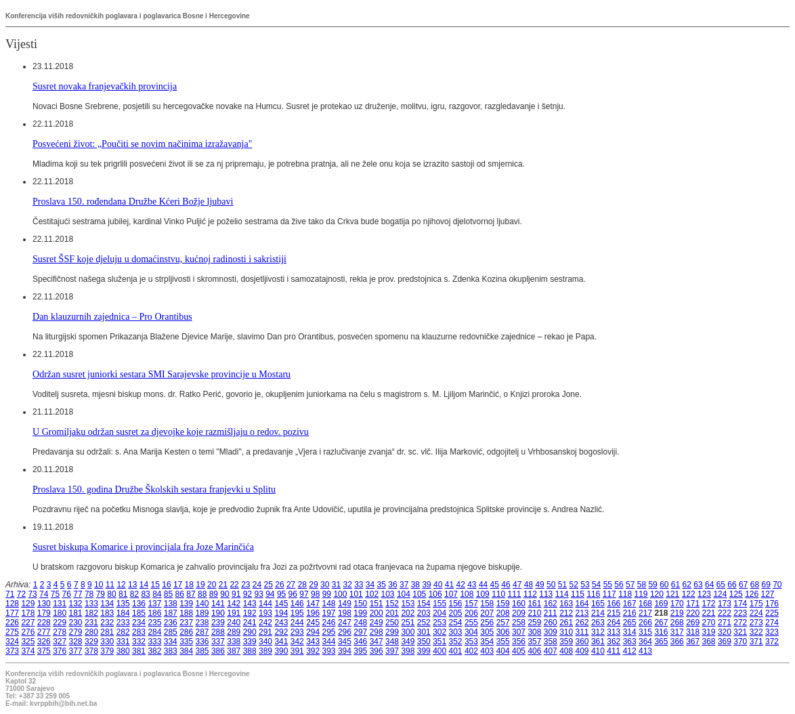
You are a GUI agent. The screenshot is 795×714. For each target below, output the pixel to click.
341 (281, 641)
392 (313, 651)
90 (224, 594)
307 (518, 632)
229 (59, 622)
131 (59, 603)
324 (12, 641)
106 (435, 594)
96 (292, 594)
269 (693, 622)
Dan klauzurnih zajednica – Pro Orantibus (112, 316)
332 (139, 641)
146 (297, 603)
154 (424, 603)
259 (534, 622)
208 (503, 613)
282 (123, 632)
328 (76, 641)
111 (514, 594)
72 (21, 594)
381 (139, 651)
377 (76, 651)
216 (630, 613)
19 (200, 584)
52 (574, 584)
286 (186, 632)
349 (407, 641)
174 (740, 603)
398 (407, 651)
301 (424, 632)
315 (645, 632)
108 (466, 594)
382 (154, 651)
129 (28, 603)
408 (566, 651)
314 (630, 632)
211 (550, 613)
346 (360, 641)
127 (768, 594)
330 (107, 641)
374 (28, 651)
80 (111, 594)
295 (329, 632)
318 (693, 632)
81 (123, 594)
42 (460, 584)
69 (765, 584)
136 (139, 603)
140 (202, 603)
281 (107, 632)
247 (344, 622)
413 (645, 651)
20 (211, 584)
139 (186, 603)
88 (202, 594)
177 (12, 613)
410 (598, 651)
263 (598, 622)
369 (724, 641)
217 (645, 613)
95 (281, 594)
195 (297, 613)
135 (123, 603)
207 (487, 613)
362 (613, 641)
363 (630, 641)
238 (202, 622)
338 (233, 641)
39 (426, 584)
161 (534, 603)
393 (329, 651)
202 (407, 613)
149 (344, 603)
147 (313, 603)
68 (754, 584)
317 (677, 632)
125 (736, 594)
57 (630, 584)
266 (645, 622)
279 (76, 632)
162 (550, 603)
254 (456, 622)
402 (471, 651)
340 (265, 641)
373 (12, 651)
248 (360, 622)
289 (233, 632)
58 (641, 584)
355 (503, 641)
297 (360, 632)
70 (777, 584)
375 (44, 651)
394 (344, 651)
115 (577, 594)
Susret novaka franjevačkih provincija (105, 86)
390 (281, 651)
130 (44, 603)
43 (471, 584)
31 (336, 584)
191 (233, 613)
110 (498, 594)
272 (740, 622)
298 (376, 632)
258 (518, 622)
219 (677, 613)
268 (677, 622)
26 (279, 584)
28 (302, 584)
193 (265, 613)
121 (672, 594)
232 (107, 622)
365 (661, 641)
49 (539, 584)
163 (566, 603)
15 (155, 584)
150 (360, 603)
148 (329, 603)
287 (202, 632)
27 (290, 584)
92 (247, 594)
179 (44, 613)
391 (297, 651)
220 (693, 613)
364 (645, 641)
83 (145, 594)
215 (613, 613)
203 (424, 613)
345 (344, 641)
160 (518, 603)
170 (677, 603)
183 (107, 613)
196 (313, 613)
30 (324, 584)
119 (641, 594)
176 (772, 603)
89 (213, 594)
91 (236, 594)
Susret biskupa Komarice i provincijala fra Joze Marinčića (143, 546)
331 (123, 641)
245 (313, 622)
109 (483, 594)
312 (598, 632)
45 (494, 584)
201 (392, 613)
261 (566, 622)
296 (344, 632)
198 (344, 613)
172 (709, 603)
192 (250, 613)
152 (392, 603)
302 (439, 632)
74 (43, 594)
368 (709, 641)
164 (582, 603)
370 (740, 641)
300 (407, 632)
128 (12, 603)
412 (630, 651)
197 (329, 613)
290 (250, 632)
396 (376, 651)
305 (487, 632)
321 (740, 632)
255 (471, 622)
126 (751, 594)
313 (613, 632)
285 (170, 632)
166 (613, 603)
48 (528, 584)
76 (66, 594)
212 (566, 613)
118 (625, 594)
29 (313, 584)
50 (550, 584)
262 (582, 622)
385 (202, 651)
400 (439, 651)
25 (268, 584)
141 (218, 603)
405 (518, 651)
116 (593, 594)
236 (170, 622)
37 (404, 584)
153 (407, 603)
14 (143, 584)
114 (562, 594)
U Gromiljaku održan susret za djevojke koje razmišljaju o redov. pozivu (171, 431)
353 (471, 641)
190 (218, 613)
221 (709, 613)
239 (218, 622)
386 (218, 651)
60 (664, 584)
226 (12, 622)
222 (724, 613)
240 (233, 622)
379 (107, 651)
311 (582, 632)
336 (202, 641)
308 (534, 632)
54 (596, 584)
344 (329, 641)
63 (697, 584)
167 (630, 603)
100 (340, 594)
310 (566, 632)
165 (598, 603)
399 (424, 651)
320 (724, 632)
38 (415, 584)
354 (487, 641)
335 (186, 641)
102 (372, 594)
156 (456, 603)
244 (297, 622)
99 (326, 594)
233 (123, 622)
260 (550, 622)
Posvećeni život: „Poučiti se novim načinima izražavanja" (142, 143)
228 (44, 622)
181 (76, 613)
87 (190, 594)
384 (186, 651)
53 (584, 584)
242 (265, 622)
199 (360, 613)
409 (582, 651)
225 (772, 613)
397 (392, 651)
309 (550, 632)
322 (756, 632)
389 (265, 651)
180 (59, 613)
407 (550, 651)
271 (724, 622)
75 (55, 594)
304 (471, 632)
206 (471, 613)
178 (28, 613)
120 (657, 594)
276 (28, 632)
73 (32, 594)
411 (613, 651)
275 (12, 632)
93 (258, 594)
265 (630, 622)
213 (582, 613)
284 (154, 632)
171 (693, 603)
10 (98, 584)
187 (170, 613)
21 (223, 584)
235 (154, 622)
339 (250, 641)
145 (281, 603)
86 (179, 594)
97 (303, 594)
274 (772, 622)
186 (154, 613)
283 (139, 632)
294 (313, 632)
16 (166, 584)
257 (503, 622)
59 (652, 584)
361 (598, 641)
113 (546, 594)
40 (437, 584)
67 (743, 584)
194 (281, 613)
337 (218, 641)
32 (347, 584)
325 (28, 641)
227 (28, 622)
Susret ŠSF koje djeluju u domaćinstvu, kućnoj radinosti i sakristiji (159, 258)
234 (139, 622)
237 (186, 622)
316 (661, 632)
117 (609, 594)
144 (265, 603)
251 (407, 622)
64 (709, 584)
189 (202, 613)
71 (9, 594)
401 (456, 651)
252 (424, 622)
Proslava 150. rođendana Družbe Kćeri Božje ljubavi (133, 201)
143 (250, 603)
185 (139, 613)
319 (709, 632)
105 (419, 594)
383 (170, 651)
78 (89, 594)
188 (186, 613)
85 (168, 594)
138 (170, 603)
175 (756, 603)
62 (687, 584)
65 (720, 584)
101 (356, 594)
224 (756, 613)
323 (772, 632)
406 (534, 651)
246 (329, 622)
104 (403, 594)
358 (550, 641)
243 (281, 622)
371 (756, 641)
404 (503, 651)
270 (709, 622)
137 (154, 603)
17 (177, 584)
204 (439, 613)
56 (618, 584)
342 (297, 641)
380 (123, 651)
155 (439, 603)
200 (376, 613)
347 (376, 641)
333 (154, 641)
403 (487, 651)
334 (170, 641)
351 (439, 641)
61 (675, 584)
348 (392, 641)
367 (693, 641)
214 (598, 613)
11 (110, 584)
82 (134, 594)
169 (661, 603)
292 (281, 632)
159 (503, 603)
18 (189, 584)
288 (218, 632)
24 (257, 584)
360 (582, 641)
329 (91, 641)
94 (269, 594)
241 (250, 622)
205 (456, 613)
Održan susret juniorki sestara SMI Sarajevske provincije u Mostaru (162, 374)
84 (156, 594)
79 (100, 594)
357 (534, 641)
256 (487, 622)
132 (76, 603)
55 (607, 584)
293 (297, 632)
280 (91, 632)
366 (677, 641)
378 (91, 651)
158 (487, 603)
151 (376, 603)
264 (613, 622)
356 (518, 641)
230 (76, 622)
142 (233, 603)
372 (772, 641)
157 (471, 603)
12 (120, 584)
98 (315, 594)
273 (756, 622)
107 (451, 594)
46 (505, 584)
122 (688, 594)
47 (517, 584)
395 (360, 651)
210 (534, 613)
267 (661, 622)
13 (132, 584)
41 (449, 584)
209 (518, 613)
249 (376, 622)
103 (388, 594)
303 (456, 632)
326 (44, 641)
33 (358, 584)
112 (530, 594)
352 (456, 641)
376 (59, 651)
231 (91, 622)
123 (704, 594)
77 (77, 594)
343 (313, 641)
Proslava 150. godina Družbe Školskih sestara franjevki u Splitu (154, 489)
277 (44, 632)
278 (59, 632)
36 (392, 584)
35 (381, 584)
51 (562, 584)
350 (424, 641)
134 (107, 603)
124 (720, 594)
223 (740, 613)
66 (731, 584)
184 (123, 613)
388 (250, 651)
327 (59, 641)
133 (91, 603)
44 (483, 584)
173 (724, 603)
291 (265, 632)
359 (566, 641)
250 (392, 622)
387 (233, 651)
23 (245, 584)
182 (91, 613)
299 (392, 632)
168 (645, 603)
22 (234, 584)
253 (439, 622)
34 (370, 584)
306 (503, 632)
